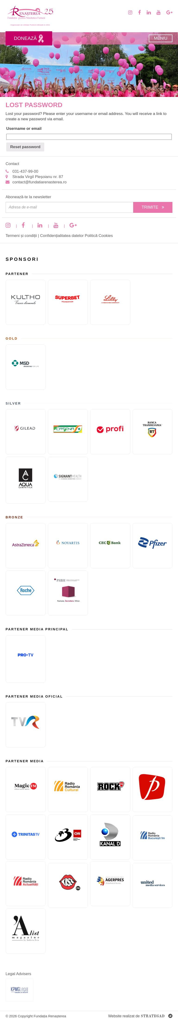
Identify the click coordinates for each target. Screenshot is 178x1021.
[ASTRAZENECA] (26, 545)
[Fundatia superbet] (68, 302)
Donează (29, 39)
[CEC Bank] (110, 545)
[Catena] (68, 431)
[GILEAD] (26, 431)
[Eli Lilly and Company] (110, 302)
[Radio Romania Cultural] (68, 789)
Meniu (160, 38)
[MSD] (26, 367)
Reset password (25, 147)
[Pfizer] (153, 545)
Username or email (23, 128)
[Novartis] (68, 545)
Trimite (153, 207)
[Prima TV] (153, 789)
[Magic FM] (26, 789)
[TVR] (26, 724)
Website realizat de (140, 1016)
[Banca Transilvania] (153, 431)
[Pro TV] (26, 659)
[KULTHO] (26, 302)
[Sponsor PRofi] (110, 431)
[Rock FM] (110, 789)
